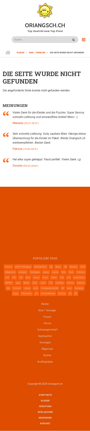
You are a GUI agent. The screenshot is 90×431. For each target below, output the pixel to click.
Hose (45, 277)
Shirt (83, 267)
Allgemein (10, 272)
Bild (63, 272)
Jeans (27, 288)
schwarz (23, 272)
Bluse (26, 283)
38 (51, 267)
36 (65, 267)
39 (76, 293)
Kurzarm (79, 288)
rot (36, 293)
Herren (70, 283)
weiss (46, 272)
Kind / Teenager (23, 267)
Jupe (42, 283)
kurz (69, 288)
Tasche (61, 293)
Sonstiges (35, 272)
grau (18, 283)
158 (61, 277)
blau (28, 277)
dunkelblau (79, 277)
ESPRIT (9, 283)
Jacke (55, 272)
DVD (35, 283)
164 (20, 277)
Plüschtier (26, 293)
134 (50, 283)
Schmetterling (48, 293)
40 (63, 288)
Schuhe (17, 288)
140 (68, 277)
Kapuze (80, 283)
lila (8, 288)
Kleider (45, 304)
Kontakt (45, 423)
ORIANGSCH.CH (45, 25)
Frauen (8, 267)
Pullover (81, 272)
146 (14, 277)
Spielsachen (40, 267)
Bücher (73, 267)
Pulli (71, 272)
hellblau (60, 283)
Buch (58, 267)
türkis (54, 277)
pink (36, 288)
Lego (15, 293)
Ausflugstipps (45, 361)
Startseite (45, 395)
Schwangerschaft (49, 288)
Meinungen (45, 418)
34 (70, 293)
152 (7, 277)
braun (36, 277)
